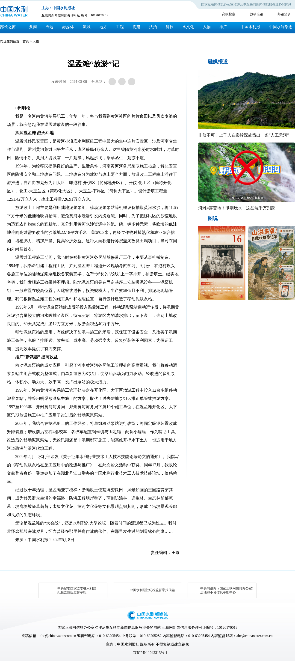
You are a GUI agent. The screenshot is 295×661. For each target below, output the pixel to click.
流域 (87, 27)
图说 (213, 218)
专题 (49, 27)
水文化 (188, 27)
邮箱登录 (283, 14)
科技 (170, 27)
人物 (207, 27)
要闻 (33, 27)
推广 (223, 27)
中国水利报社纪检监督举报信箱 (152, 590)
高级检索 (228, 14)
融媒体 (68, 27)
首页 (26, 41)
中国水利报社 (128, 644)
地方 (103, 27)
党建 (136, 27)
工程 (120, 27)
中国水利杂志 (280, 27)
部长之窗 (8, 27)
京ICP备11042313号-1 (150, 653)
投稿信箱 (256, 14)
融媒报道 (218, 62)
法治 (153, 27)
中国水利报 (250, 27)
